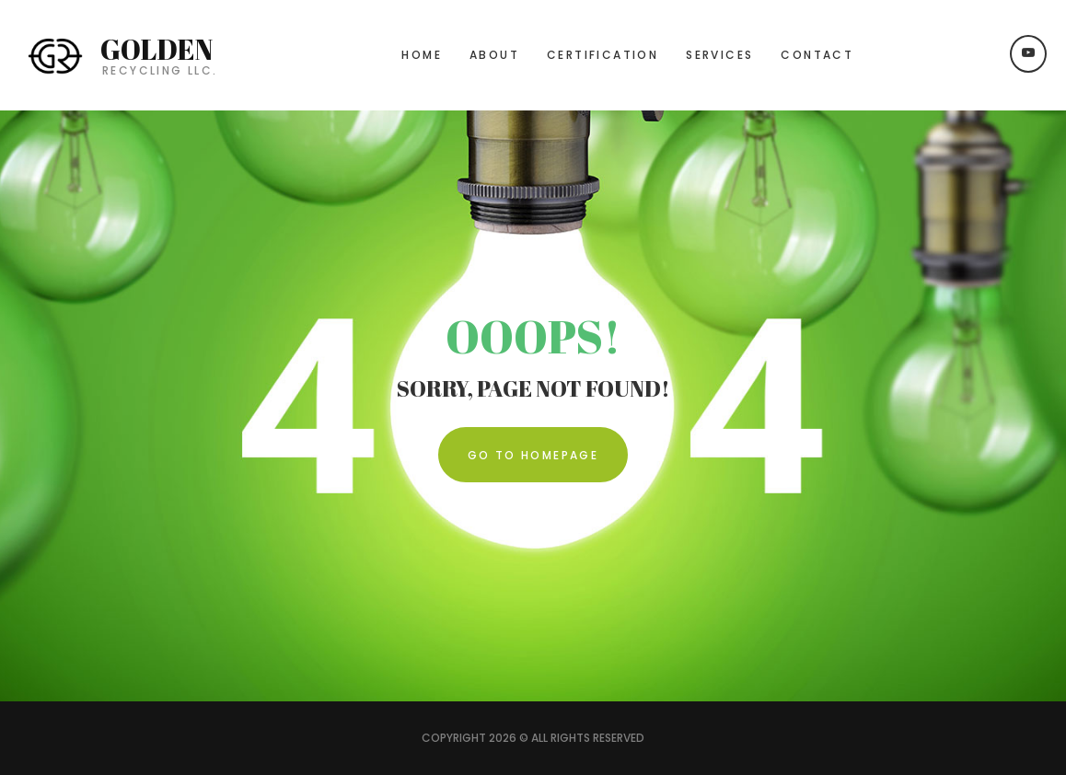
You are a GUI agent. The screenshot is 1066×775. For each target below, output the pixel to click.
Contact (817, 55)
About (494, 55)
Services (719, 55)
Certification (602, 55)
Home (421, 55)
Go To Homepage (533, 455)
